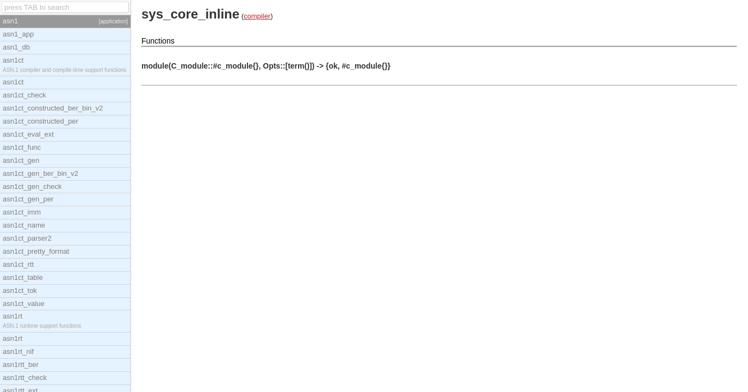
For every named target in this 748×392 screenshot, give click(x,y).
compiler (257, 16)
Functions (158, 40)
